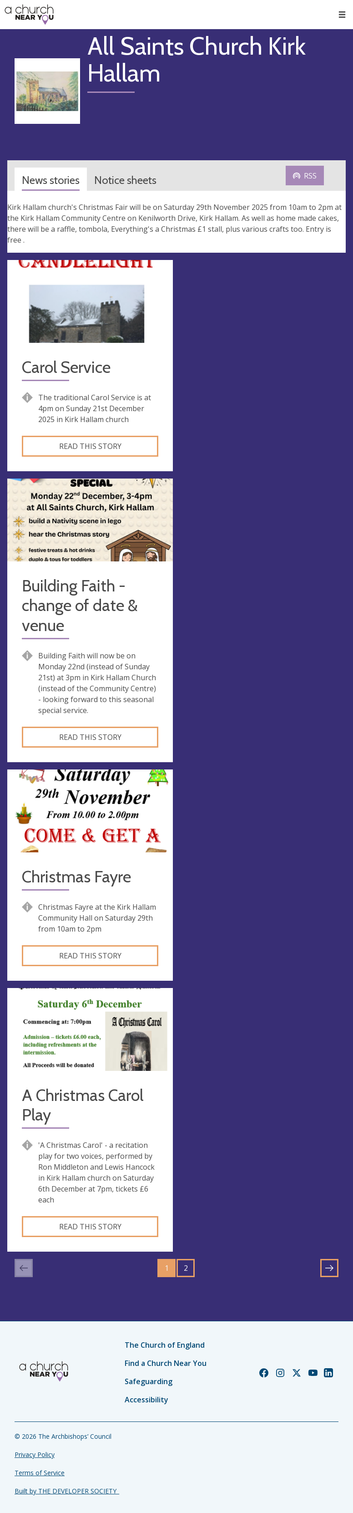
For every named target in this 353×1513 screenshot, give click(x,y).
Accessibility (146, 1400)
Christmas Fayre (76, 876)
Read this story (90, 446)
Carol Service (66, 367)
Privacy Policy (35, 1454)
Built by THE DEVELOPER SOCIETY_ (67, 1491)
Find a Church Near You (166, 1363)
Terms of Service (40, 1472)
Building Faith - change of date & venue (80, 605)
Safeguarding (148, 1381)
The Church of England (165, 1345)
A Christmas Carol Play (82, 1105)
